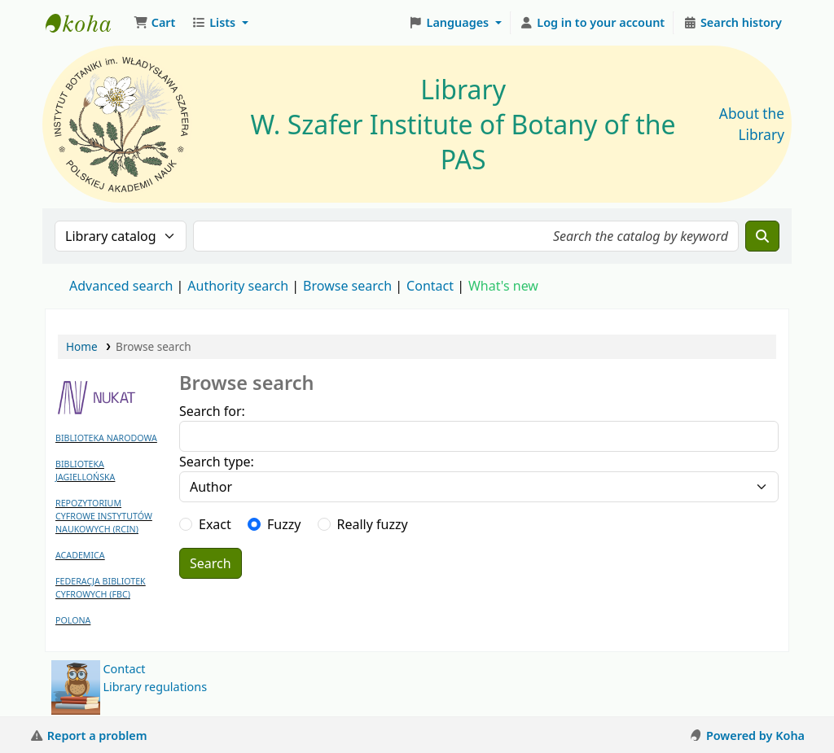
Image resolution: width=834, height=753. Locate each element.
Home (82, 346)
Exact (215, 524)
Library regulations (155, 686)
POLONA (72, 620)
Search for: (212, 411)
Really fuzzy (372, 524)
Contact (124, 668)
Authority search (237, 286)
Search (210, 563)
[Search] (762, 236)
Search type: (216, 462)
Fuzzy (284, 524)
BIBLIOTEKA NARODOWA (106, 438)
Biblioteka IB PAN (86, 23)
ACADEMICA (80, 555)
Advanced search (121, 286)
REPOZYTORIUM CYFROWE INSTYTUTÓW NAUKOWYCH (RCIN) (103, 516)
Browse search (347, 286)
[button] (154, 22)
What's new (503, 286)
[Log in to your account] (592, 22)
